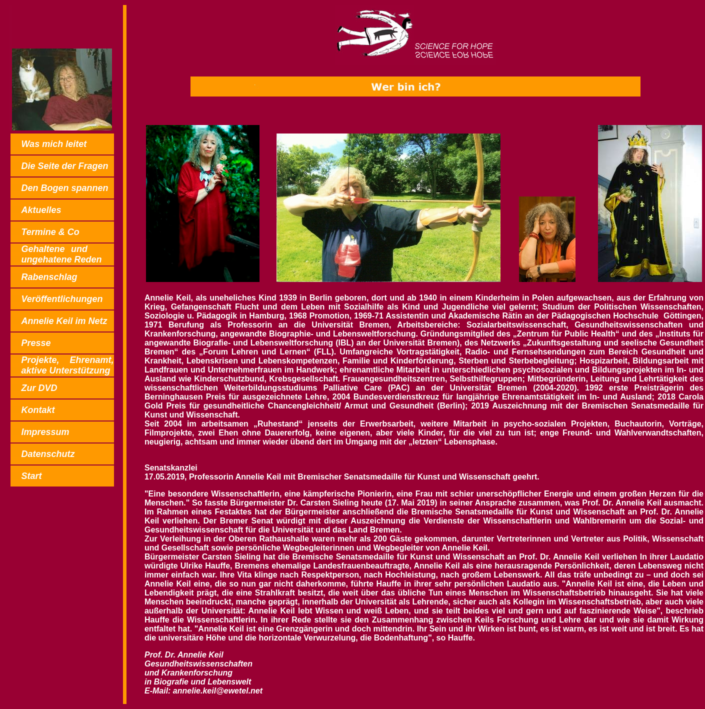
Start (31, 476)
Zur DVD (39, 388)
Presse (35, 343)
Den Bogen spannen (64, 188)
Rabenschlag (49, 277)
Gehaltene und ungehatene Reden (62, 254)
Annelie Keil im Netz (64, 321)
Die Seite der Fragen (64, 166)
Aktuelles (41, 210)
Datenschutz (47, 454)
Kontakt (37, 410)
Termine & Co (50, 232)
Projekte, (62, 365)
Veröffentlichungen (61, 299)
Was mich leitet (53, 144)
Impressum (45, 432)
